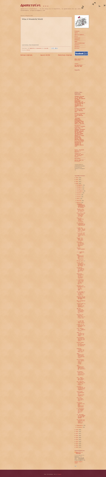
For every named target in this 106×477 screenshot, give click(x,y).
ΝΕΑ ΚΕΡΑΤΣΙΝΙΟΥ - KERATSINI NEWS (79, 66)
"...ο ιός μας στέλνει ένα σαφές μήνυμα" (81, 321)
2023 (77, 177)
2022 (77, 179)
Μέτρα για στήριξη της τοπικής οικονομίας (80, 220)
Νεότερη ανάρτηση (26, 55)
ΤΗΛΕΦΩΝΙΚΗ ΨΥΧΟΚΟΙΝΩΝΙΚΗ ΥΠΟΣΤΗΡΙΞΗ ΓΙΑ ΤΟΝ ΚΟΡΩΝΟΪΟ (81, 206)
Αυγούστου (79, 192)
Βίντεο (28, 50)
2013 (77, 441)
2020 (77, 183)
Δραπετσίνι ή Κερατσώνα (79, 453)
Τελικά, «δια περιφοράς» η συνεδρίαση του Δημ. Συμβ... (81, 264)
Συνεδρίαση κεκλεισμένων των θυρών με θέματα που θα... (80, 269)
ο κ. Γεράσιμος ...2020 (80, 252)
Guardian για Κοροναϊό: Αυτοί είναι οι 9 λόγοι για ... (81, 316)
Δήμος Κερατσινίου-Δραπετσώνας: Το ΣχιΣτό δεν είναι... (81, 355)
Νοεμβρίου (79, 187)
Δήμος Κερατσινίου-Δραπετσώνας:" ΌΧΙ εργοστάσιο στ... (81, 367)
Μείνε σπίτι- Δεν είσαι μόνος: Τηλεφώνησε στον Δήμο (81, 215)
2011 (77, 445)
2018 (77, 431)
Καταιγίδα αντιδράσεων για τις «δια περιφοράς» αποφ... (80, 244)
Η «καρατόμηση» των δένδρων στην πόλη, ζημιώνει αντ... (80, 411)
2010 (77, 447)
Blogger (59, 474)
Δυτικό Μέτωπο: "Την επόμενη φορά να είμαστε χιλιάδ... (80, 361)
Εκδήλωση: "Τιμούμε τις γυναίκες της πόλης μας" (80, 350)
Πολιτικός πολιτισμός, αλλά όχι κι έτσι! (80, 399)
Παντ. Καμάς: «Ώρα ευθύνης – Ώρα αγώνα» (81, 378)
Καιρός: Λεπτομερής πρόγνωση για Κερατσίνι (79, 150)
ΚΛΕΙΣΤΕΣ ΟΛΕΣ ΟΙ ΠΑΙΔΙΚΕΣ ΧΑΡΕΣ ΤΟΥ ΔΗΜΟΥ (81, 297)
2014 (77, 439)
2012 (77, 443)
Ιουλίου (79, 194)
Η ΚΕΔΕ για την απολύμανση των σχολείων (81, 325)
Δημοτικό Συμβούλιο (79, 34)
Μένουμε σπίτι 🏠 (81, 260)
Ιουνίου (79, 196)
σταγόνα (76, 63)
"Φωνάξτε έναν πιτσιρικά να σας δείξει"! (80, 210)
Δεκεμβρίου (80, 185)
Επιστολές (77, 48)
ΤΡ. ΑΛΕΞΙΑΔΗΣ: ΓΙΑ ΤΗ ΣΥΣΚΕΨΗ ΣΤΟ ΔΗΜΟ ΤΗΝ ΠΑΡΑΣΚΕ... (81, 416)
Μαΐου (78, 198)
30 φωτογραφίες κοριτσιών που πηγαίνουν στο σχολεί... (81, 339)
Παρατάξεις (77, 46)
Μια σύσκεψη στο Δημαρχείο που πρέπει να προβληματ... (81, 421)
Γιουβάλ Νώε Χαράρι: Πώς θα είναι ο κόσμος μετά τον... (81, 230)
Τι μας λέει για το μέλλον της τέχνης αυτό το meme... (81, 235)
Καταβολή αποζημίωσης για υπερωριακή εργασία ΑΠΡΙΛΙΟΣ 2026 (80, 110)
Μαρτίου (79, 202)
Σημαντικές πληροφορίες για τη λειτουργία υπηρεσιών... (80, 275)
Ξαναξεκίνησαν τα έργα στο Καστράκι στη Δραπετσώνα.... (81, 305)
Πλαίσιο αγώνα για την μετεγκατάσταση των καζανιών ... (81, 344)
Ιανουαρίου (80, 427)
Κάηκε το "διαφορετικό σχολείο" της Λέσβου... (80, 334)
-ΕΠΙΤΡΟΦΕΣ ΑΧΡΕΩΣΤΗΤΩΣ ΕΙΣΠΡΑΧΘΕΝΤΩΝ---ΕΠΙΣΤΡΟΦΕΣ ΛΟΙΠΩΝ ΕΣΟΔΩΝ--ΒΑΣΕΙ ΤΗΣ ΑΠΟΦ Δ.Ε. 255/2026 (79, 121)
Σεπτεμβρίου (80, 191)
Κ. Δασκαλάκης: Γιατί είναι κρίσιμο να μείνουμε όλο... (80, 282)
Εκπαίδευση (77, 38)
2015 (77, 437)
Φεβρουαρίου (80, 425)
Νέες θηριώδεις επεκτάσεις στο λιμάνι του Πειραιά (81, 383)
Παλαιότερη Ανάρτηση (65, 55)
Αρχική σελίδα (45, 55)
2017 (77, 433)
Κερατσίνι (77, 44)
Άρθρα (76, 41)
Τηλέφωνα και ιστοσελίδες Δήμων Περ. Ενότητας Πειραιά (79, 155)
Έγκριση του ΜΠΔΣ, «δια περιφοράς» (80, 239)
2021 (77, 181)
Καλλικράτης (77, 158)
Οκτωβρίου (79, 189)
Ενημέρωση (77, 31)
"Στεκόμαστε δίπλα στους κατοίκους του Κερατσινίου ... (81, 373)
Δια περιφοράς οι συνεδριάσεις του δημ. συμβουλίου (81, 293)
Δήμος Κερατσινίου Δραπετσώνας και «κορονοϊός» (80, 257)
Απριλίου (79, 200)
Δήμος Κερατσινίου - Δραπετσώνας (80, 60)
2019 (77, 429)
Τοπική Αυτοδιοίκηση (80, 43)
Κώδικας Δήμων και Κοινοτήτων (79, 161)
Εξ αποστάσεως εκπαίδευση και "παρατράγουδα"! (81, 225)
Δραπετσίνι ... (35, 5)
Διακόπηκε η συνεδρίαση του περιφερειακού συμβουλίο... (81, 388)
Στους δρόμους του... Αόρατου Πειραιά (81, 329)
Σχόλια (76, 32)
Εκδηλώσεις (77, 39)
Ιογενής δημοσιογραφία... (81, 249)
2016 (77, 435)
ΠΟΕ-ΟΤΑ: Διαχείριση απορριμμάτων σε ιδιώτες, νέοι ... (80, 310)
